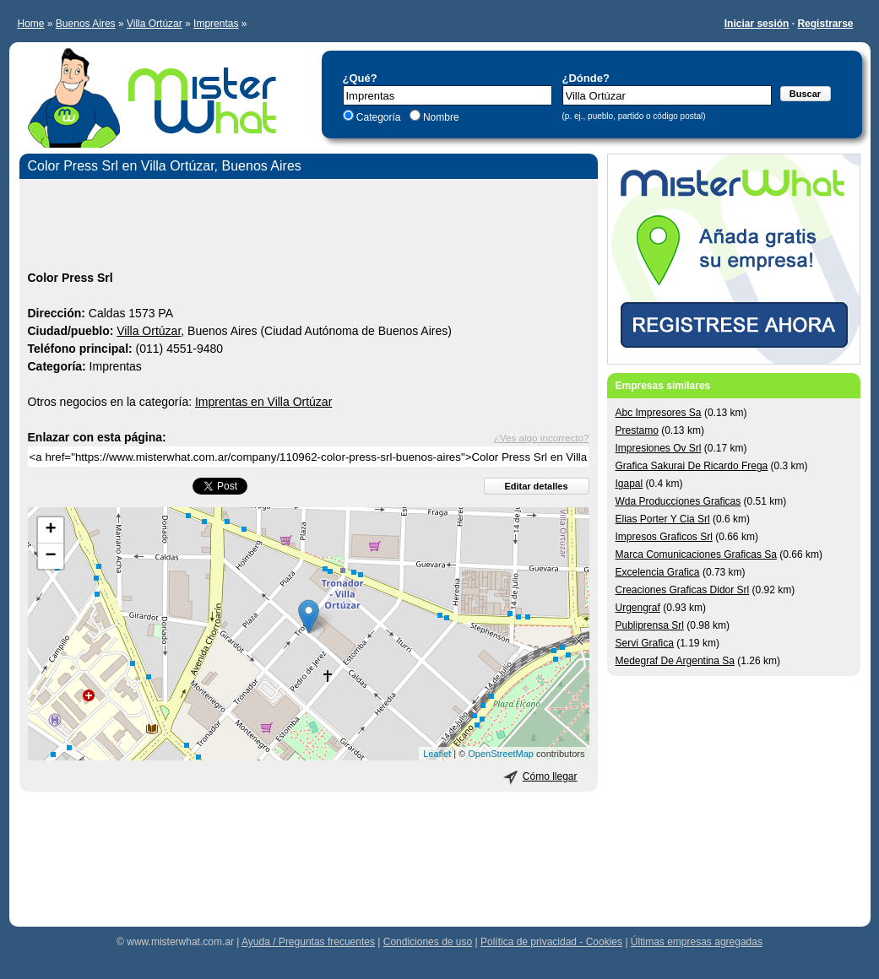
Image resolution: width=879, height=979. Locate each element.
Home (31, 24)
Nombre (440, 117)
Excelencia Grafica (658, 572)
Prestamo (637, 430)
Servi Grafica (645, 643)
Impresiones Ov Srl (659, 448)
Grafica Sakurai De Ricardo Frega (692, 466)
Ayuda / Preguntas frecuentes (308, 942)
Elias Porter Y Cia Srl (663, 519)
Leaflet (437, 754)
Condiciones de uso (427, 942)
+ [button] (50, 530)
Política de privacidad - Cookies (551, 942)
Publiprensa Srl (650, 625)
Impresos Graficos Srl (664, 537)
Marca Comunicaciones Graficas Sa (696, 554)
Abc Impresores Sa (659, 413)
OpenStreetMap (501, 754)
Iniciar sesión (756, 24)
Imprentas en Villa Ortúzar (263, 401)
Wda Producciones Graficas (678, 501)
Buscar (805, 94)
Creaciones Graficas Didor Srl (683, 590)
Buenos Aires (86, 24)
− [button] (50, 556)
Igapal (629, 484)
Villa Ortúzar (154, 24)
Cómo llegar (550, 776)
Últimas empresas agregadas (696, 942)
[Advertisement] (308, 227)
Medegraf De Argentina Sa (675, 661)
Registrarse (825, 24)
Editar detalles (535, 486)
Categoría (379, 117)
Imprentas (215, 24)
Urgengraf (638, 608)
